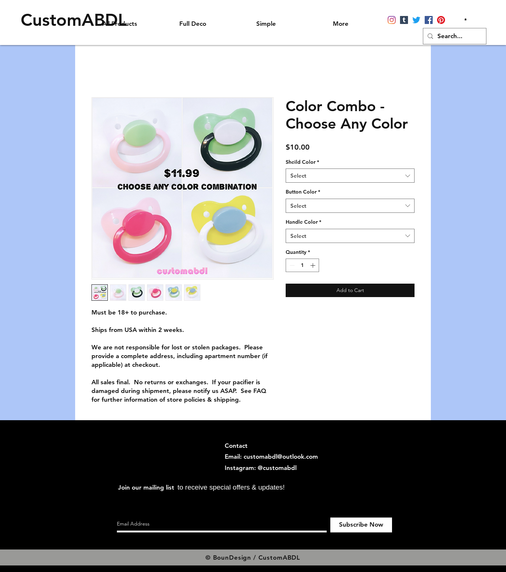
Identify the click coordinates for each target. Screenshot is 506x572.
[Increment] (313, 265)
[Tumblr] (404, 20)
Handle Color (303, 222)
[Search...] (454, 36)
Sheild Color (302, 162)
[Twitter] (416, 20)
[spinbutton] (302, 265)
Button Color (303, 191)
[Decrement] (291, 265)
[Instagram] (392, 20)
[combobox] (350, 176)
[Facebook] (429, 20)
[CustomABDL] (74, 20)
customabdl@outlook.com (281, 456)
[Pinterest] (441, 20)
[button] (465, 19)
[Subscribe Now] (361, 525)
